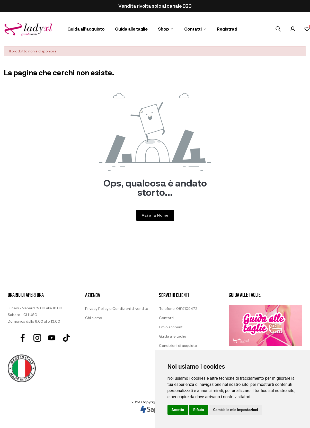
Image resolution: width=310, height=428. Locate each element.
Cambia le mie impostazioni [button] (235, 410)
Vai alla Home (155, 215)
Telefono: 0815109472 (178, 308)
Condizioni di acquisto (178, 345)
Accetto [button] (178, 410)
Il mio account (171, 327)
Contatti (166, 317)
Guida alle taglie (172, 336)
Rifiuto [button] (198, 410)
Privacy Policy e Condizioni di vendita (116, 308)
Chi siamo (93, 317)
